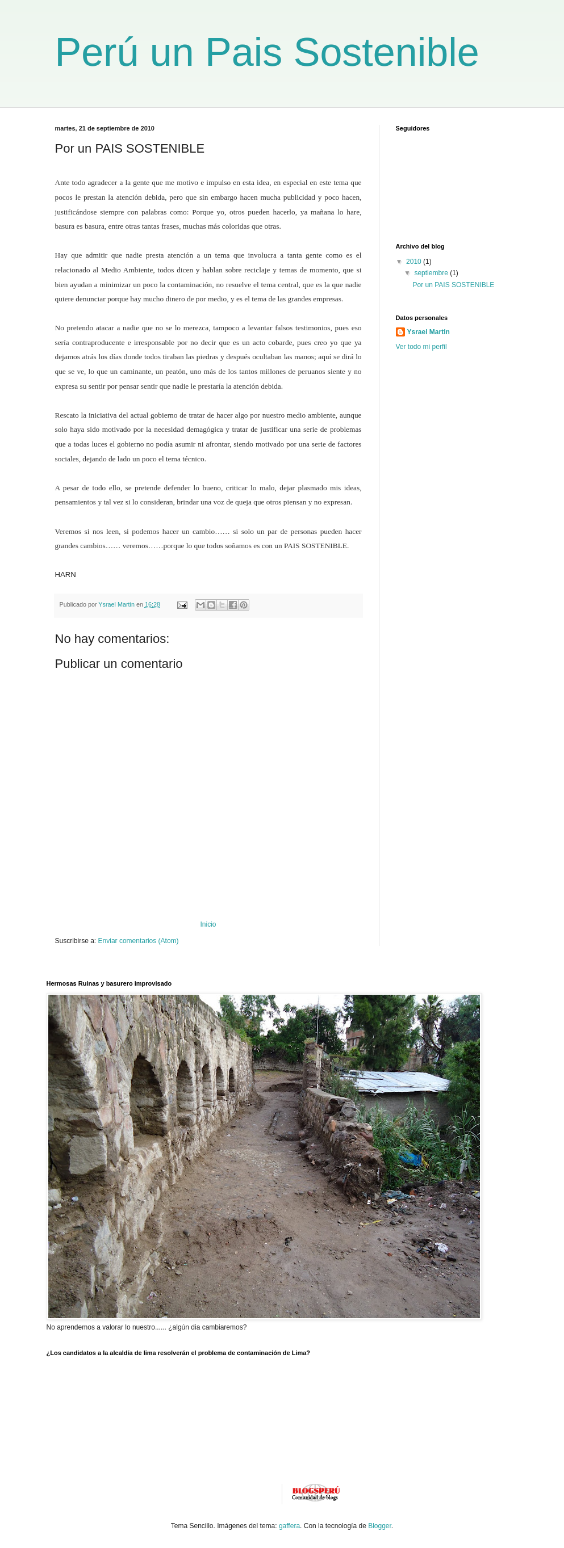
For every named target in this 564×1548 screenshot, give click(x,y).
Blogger (379, 1526)
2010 (414, 262)
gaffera (289, 1526)
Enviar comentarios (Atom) (138, 941)
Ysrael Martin (428, 332)
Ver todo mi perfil (421, 347)
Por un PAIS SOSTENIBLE (453, 285)
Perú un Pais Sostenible (267, 52)
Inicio (208, 924)
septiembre (432, 273)
